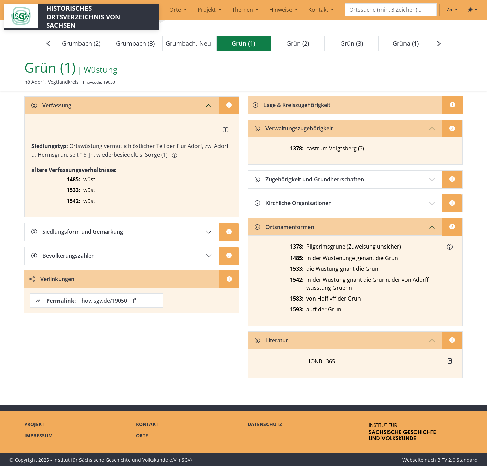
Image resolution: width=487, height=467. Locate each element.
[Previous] (48, 43)
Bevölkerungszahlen (63, 255)
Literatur (271, 341)
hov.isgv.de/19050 (104, 301)
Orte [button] (175, 10)
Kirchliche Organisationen (293, 203)
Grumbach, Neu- (189, 43)
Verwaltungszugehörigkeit (294, 129)
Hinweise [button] (281, 10)
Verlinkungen (52, 279)
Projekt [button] (207, 10)
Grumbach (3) (135, 43)
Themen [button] (243, 10)
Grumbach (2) (81, 43)
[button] (450, 247)
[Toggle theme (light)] (472, 10)
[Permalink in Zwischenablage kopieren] (135, 301)
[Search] (391, 10)
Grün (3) (351, 43)
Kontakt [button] (319, 10)
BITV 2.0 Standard (457, 460)
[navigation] (243, 43)
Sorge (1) (156, 154)
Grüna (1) (406, 43)
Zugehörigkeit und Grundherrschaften (309, 180)
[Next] (438, 43)
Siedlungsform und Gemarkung (77, 231)
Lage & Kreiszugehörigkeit (292, 105)
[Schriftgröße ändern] (452, 10)
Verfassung (51, 105)
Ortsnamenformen (284, 227)
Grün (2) (297, 43)
